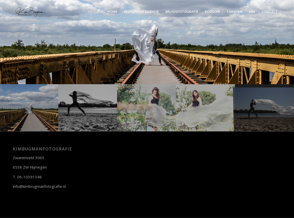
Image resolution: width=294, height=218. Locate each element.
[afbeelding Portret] (205, 107)
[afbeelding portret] (29, 107)
